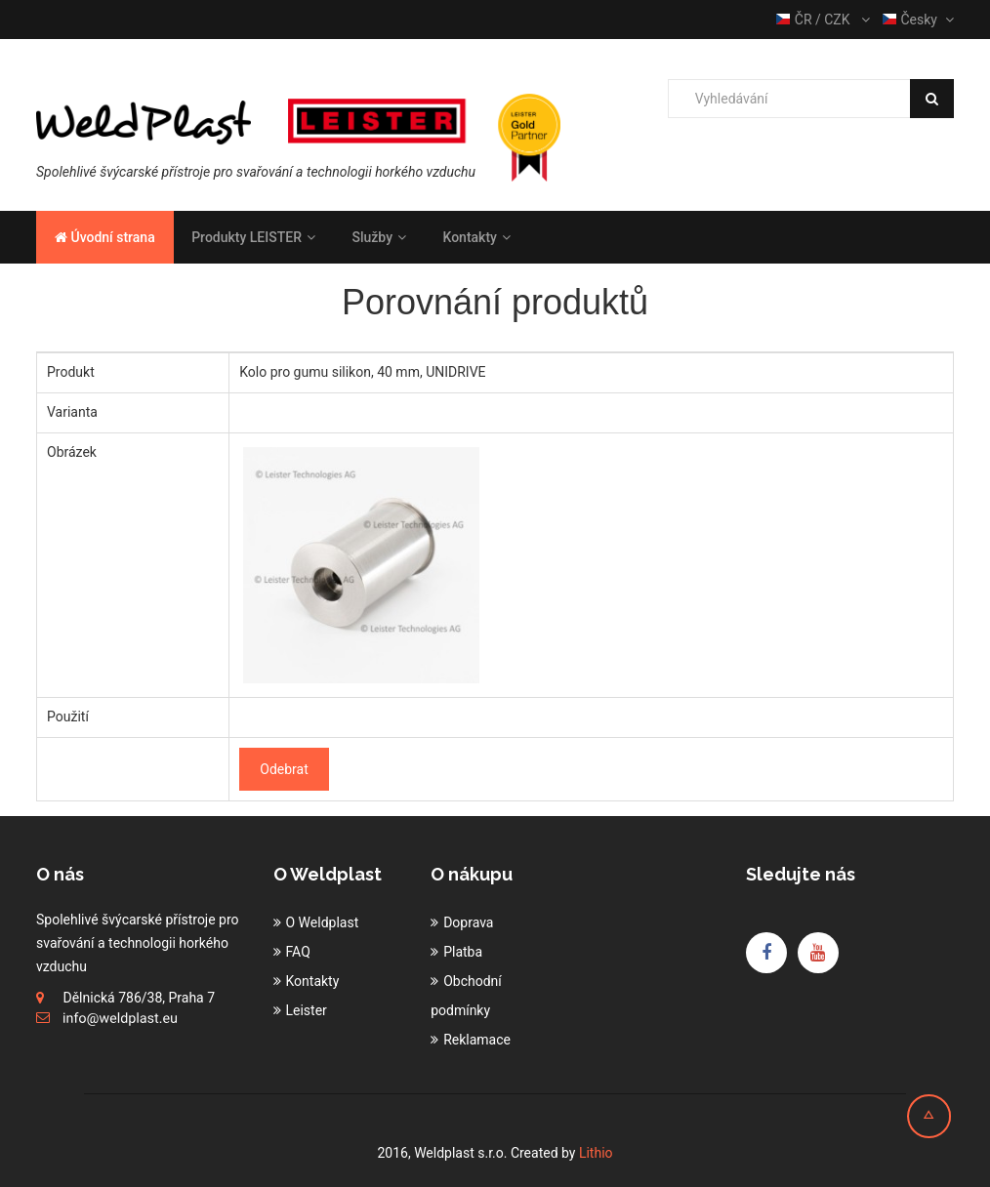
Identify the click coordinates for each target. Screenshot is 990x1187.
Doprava (468, 922)
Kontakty (476, 237)
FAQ (298, 952)
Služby (378, 237)
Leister (306, 1010)
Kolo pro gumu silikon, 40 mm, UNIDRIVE (362, 372)
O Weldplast (322, 922)
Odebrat (284, 769)
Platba (462, 952)
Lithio (596, 1153)
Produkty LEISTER (253, 237)
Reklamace (477, 1039)
